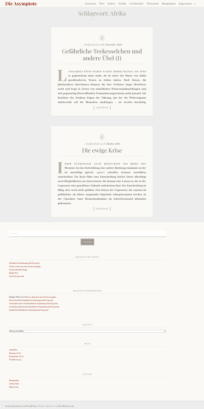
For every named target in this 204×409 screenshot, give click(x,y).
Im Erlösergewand (16, 276)
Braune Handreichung (18, 270)
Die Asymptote (21, 3)
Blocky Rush (14, 300)
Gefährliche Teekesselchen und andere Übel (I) (102, 54)
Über (102, 3)
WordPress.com (66, 406)
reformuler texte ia (16, 304)
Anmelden (13, 350)
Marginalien (169, 3)
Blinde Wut (13, 273)
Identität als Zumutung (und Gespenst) (24, 263)
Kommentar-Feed (16, 356)
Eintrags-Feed (15, 353)
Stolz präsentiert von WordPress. (21, 406)
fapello (12, 310)
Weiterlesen (102, 107)
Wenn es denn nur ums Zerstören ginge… (25, 266)
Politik (122, 3)
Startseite (90, 3)
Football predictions (17, 307)
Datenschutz (14, 384)
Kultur (111, 3)
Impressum (185, 3)
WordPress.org (15, 360)
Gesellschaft (136, 3)
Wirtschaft (152, 3)
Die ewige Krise (102, 150)
